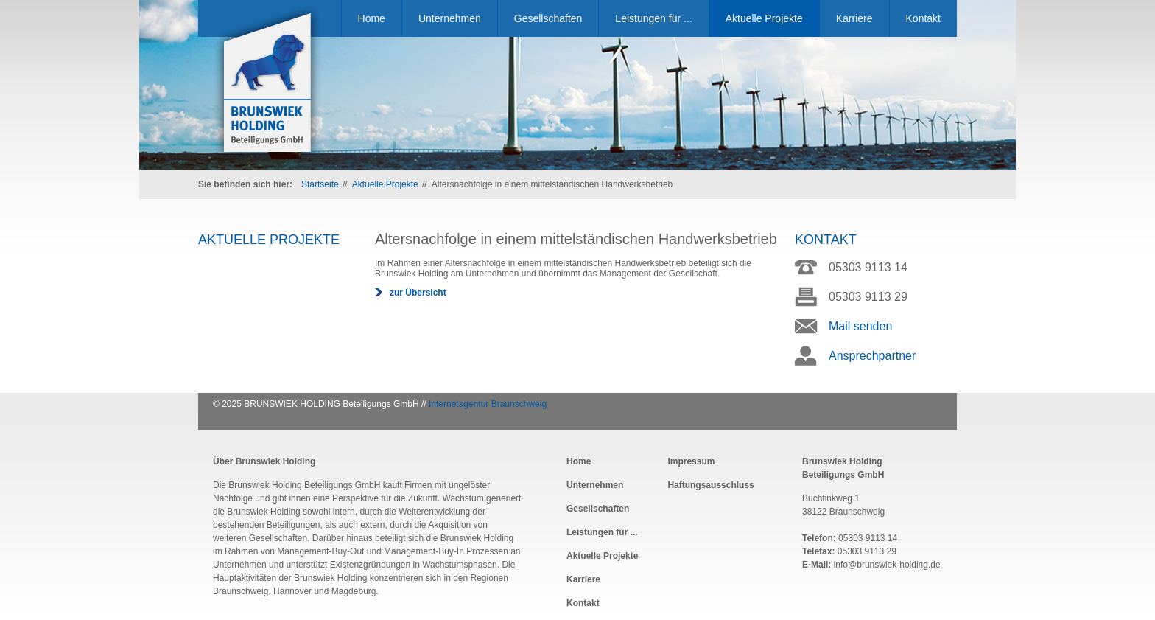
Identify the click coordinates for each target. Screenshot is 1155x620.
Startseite (320, 184)
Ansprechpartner (872, 355)
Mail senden (860, 326)
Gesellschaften (548, 18)
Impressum (691, 461)
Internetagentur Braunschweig (488, 404)
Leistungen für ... (653, 18)
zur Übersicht (418, 293)
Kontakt (923, 18)
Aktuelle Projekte (764, 18)
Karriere (854, 18)
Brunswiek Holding (268, 84)
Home (371, 18)
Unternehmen (449, 18)
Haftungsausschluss (710, 485)
